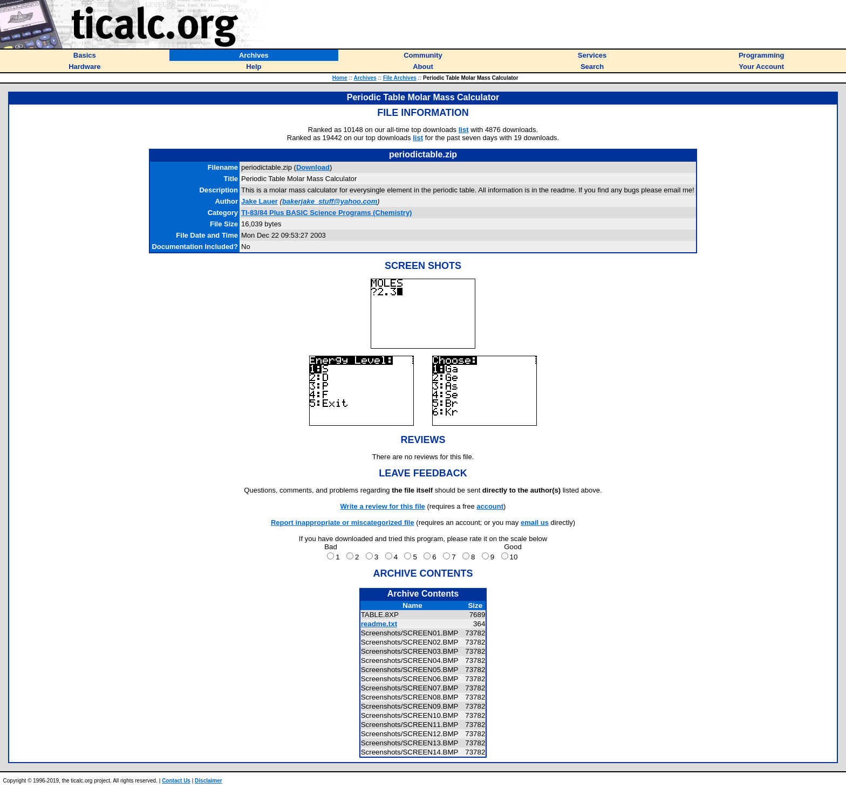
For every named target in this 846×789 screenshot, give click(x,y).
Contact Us (176, 781)
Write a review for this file (382, 506)
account (489, 506)
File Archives (400, 78)
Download (313, 167)
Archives (364, 78)
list (464, 130)
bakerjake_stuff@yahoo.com (329, 201)
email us (535, 522)
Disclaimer (208, 781)
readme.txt (379, 624)
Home (339, 78)
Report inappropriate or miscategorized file (342, 522)
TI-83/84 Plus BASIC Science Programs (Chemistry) (326, 213)
